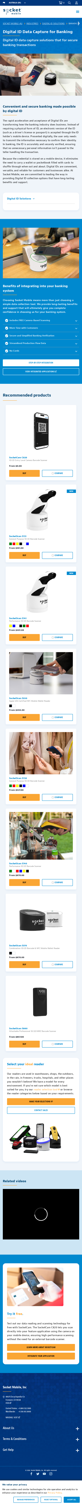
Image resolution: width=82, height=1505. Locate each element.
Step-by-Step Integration (41, 362)
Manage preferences (26, 1500)
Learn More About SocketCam (41, 1347)
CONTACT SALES (41, 1110)
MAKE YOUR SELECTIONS (41, 1101)
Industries (32, 23)
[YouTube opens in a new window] (44, 1474)
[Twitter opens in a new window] (37, 1474)
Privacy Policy (55, 1492)
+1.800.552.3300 (24, 1408)
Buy (24, 473)
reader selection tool (47, 1089)
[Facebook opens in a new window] (31, 1474)
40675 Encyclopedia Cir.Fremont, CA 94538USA (15, 1399)
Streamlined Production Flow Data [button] (25, 343)
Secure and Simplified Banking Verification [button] (29, 335)
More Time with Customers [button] (21, 328)
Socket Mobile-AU (12, 23)
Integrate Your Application (40, 1356)
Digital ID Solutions (53, 23)
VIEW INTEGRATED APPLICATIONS (41, 371)
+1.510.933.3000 (24, 1411)
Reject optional (51, 1500)
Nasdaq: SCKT (13, 1417)
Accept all (71, 1500)
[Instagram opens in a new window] (50, 1474)
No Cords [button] (12, 351)
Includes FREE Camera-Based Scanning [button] (27, 320)
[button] (69, 3)
